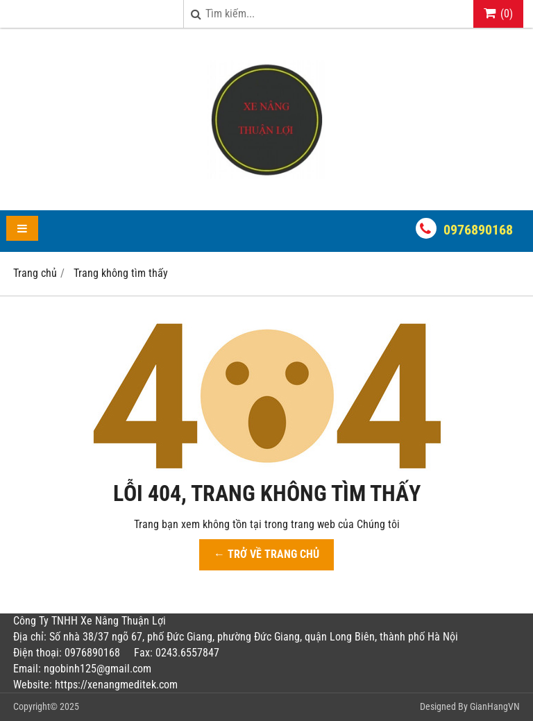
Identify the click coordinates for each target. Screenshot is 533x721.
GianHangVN (495, 706)
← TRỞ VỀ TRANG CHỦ (266, 554)
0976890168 (478, 229)
